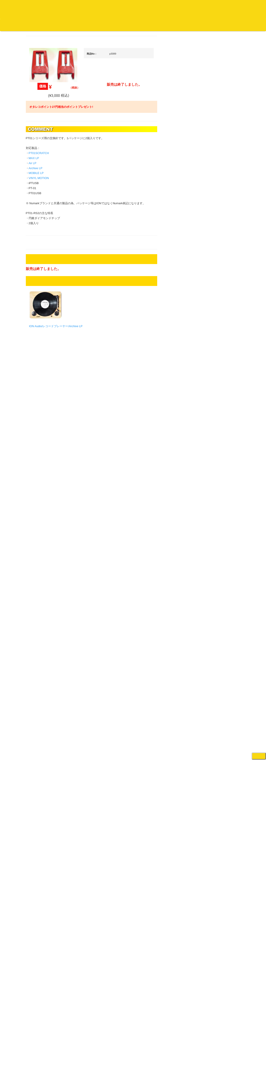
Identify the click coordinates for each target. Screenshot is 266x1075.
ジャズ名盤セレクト (45, 196)
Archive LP (77, 185)
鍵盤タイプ (216, 643)
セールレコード (43, 455)
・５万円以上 (217, 332)
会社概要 (110, 25)
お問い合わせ (91, 25)
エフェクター (214, 720)
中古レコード (41, 498)
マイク (210, 484)
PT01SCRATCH (80, 170)
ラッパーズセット (220, 615)
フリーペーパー (43, 586)
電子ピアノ (213, 711)
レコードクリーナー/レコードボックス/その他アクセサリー (47, 553)
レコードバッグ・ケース (221, 441)
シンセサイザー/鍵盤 (219, 681)
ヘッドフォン (214, 399)
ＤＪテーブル (214, 408)
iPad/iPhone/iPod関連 (219, 416)
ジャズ (37, 188)
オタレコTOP (10, 25)
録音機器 (211, 673)
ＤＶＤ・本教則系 (217, 539)
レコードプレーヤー (218, 522)
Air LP (74, 180)
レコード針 (213, 382)
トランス (38, 397)
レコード (200, 32)
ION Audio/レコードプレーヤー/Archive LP (97, 343)
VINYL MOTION (80, 195)
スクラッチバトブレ (45, 179)
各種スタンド (214, 492)
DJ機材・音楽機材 (226, 32)
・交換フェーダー (220, 373)
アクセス (98, 1055)
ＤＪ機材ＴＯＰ (215, 228)
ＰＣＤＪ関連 (214, 279)
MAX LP (75, 175)
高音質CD (39, 239)
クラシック (40, 214)
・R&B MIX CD (45, 362)
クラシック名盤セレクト (48, 222)
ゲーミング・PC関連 (219, 728)
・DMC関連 (43, 338)
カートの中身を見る (135, 25)
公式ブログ (71, 25)
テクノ (37, 388)
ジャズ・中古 (41, 205)
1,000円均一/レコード (46, 480)
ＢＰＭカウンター (217, 501)
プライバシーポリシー (169, 1055)
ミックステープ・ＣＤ (47, 506)
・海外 (40, 162)
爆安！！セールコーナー (221, 237)
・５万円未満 (217, 323)
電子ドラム (213, 702)
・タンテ (214, 295)
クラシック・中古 (44, 231)
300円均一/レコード (45, 463)
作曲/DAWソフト (219, 593)
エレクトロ (40, 371)
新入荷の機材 (214, 245)
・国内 (40, 170)
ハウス (37, 379)
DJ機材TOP (30, 25)
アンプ (210, 531)
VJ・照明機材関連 (217, 557)
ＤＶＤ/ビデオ (42, 540)
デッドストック (43, 489)
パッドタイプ (217, 651)
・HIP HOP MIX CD (48, 329)
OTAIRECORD (131, 1067)
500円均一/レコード (45, 472)
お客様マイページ (168, 25)
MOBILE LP (77, 190)
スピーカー (213, 450)
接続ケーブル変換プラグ (221, 475)
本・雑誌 (38, 578)
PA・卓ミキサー (216, 548)
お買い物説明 (50, 25)
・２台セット (217, 303)
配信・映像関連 (215, 565)
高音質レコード (43, 248)
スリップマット (215, 390)
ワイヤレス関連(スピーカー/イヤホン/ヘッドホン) (221, 463)
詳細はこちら (37, 793)
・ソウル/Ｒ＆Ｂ (46, 353)
